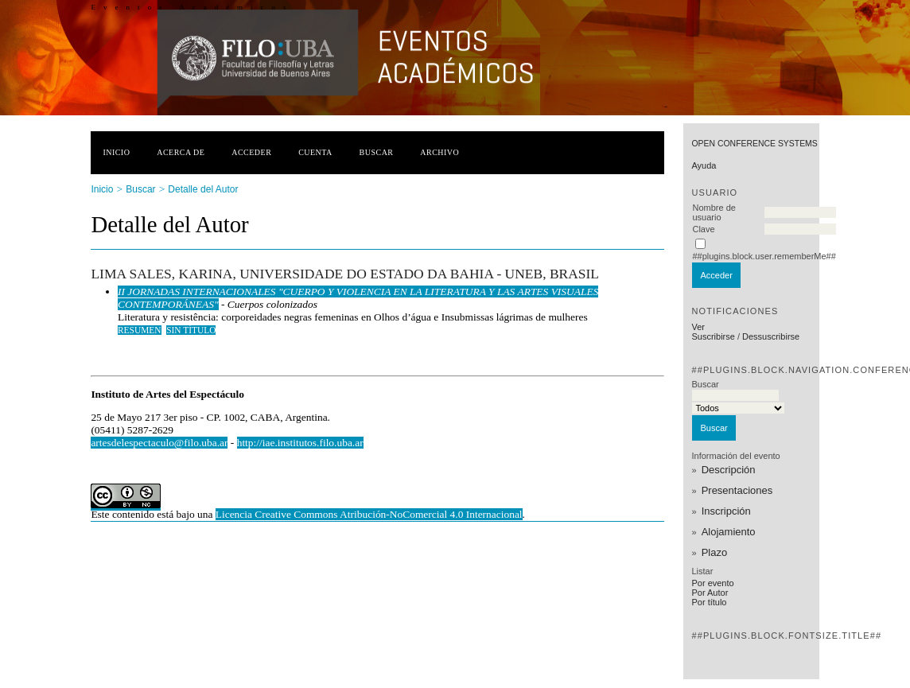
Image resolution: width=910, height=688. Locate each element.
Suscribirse (712, 336)
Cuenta (315, 152)
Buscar (377, 152)
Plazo (715, 552)
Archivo (439, 152)
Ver (698, 327)
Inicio (116, 152)
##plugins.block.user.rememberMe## (763, 256)
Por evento (712, 583)
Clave (703, 229)
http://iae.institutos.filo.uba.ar (300, 443)
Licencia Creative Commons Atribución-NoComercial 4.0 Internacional (369, 514)
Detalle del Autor (203, 189)
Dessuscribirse (770, 336)
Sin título (191, 330)
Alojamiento (729, 532)
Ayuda (703, 165)
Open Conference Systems (754, 143)
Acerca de (180, 152)
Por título (708, 602)
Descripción (729, 470)
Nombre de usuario (713, 212)
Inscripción (726, 511)
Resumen (139, 330)
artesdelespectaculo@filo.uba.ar (159, 443)
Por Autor (709, 592)
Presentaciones (737, 490)
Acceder (251, 152)
